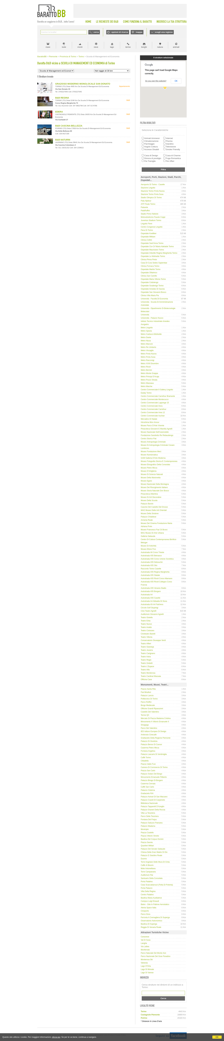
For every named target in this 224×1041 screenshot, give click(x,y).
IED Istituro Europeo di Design (153, 731)
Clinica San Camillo (149, 276)
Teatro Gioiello (147, 617)
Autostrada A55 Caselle (150, 598)
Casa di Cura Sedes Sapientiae (154, 263)
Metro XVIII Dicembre (150, 363)
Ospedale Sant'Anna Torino (152, 243)
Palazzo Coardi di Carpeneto (153, 800)
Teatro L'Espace (147, 666)
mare (48, 47)
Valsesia (144, 963)
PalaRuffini (145, 211)
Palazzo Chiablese (148, 517)
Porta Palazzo (146, 888)
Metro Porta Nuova (148, 354)
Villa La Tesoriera (148, 813)
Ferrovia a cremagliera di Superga (155, 917)
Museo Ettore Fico (148, 549)
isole (64, 47)
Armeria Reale (147, 520)
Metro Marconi (147, 344)
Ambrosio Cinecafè (148, 735)
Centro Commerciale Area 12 (153, 412)
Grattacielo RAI (147, 793)
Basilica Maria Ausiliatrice (151, 898)
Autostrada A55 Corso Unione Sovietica (157, 559)
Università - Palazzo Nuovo (152, 318)
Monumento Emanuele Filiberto (154, 777)
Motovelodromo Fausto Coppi (153, 217)
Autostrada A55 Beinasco (151, 556)
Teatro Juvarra (147, 650)
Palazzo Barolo (147, 504)
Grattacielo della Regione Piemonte (155, 738)
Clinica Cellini (146, 240)
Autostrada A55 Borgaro (151, 591)
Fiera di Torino (147, 230)
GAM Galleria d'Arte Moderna (153, 458)
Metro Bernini (146, 370)
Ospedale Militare (148, 237)
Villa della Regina (148, 891)
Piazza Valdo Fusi (148, 764)
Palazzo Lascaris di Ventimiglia (154, 754)
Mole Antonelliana (148, 868)
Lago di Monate (147, 969)
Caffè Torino (146, 757)
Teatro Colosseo (147, 630)
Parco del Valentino (149, 728)
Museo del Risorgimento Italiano (154, 487)
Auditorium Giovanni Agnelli (152, 614)
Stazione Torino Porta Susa (152, 194)
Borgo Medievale (148, 705)
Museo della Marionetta (151, 478)
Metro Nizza (146, 341)
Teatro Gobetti (146, 663)
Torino (81, 56)
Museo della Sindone (150, 513)
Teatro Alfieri (146, 644)
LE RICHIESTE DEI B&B (107, 22)
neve (96, 47)
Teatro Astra (146, 657)
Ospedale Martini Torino (151, 269)
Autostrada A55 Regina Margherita (155, 572)
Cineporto (145, 911)
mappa (139, 32)
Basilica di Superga (149, 924)
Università (145, 315)
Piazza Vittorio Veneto (150, 836)
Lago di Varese (147, 973)
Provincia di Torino (68, 56)
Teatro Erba (145, 621)
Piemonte (53, 56)
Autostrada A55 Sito (149, 565)
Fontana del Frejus (149, 819)
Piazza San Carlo (148, 770)
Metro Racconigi (147, 360)
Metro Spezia (146, 331)
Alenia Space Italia (148, 908)
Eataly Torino (146, 393)
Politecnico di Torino (149, 699)
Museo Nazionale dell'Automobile (155, 432)
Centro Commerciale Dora (151, 406)
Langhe (144, 943)
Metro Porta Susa (148, 357)
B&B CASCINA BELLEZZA (68, 125)
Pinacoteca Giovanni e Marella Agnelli (156, 429)
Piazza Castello (147, 832)
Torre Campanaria (148, 872)
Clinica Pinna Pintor (149, 259)
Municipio (145, 829)
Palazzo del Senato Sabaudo (153, 849)
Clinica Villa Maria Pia (150, 295)
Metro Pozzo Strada (149, 380)
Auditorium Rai (147, 875)
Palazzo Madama (148, 826)
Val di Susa (145, 940)
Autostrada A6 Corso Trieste (152, 552)
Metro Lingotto (147, 328)
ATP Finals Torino (148, 204)
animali (176, 47)
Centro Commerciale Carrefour (153, 409)
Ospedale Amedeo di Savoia (153, 289)
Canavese (145, 937)
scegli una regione (164, 32)
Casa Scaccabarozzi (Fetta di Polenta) (157, 885)
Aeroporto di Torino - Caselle (153, 184)
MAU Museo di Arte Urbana (152, 533)
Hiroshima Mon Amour (150, 422)
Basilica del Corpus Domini (152, 839)
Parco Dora (145, 914)
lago (112, 47)
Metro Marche (146, 386)
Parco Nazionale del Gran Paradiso (155, 956)
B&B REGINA (62, 98)
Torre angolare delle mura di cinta (155, 862)
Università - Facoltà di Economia (154, 299)
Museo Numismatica (149, 455)
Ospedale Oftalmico (149, 273)
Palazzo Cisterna (148, 790)
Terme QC (145, 715)
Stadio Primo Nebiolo (149, 214)
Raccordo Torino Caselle (151, 569)
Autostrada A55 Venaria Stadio (153, 588)
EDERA (59, 112)
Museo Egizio (146, 481)
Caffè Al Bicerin (147, 865)
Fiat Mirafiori (146, 692)
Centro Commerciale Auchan (153, 416)
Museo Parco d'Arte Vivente (152, 425)
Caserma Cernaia (148, 784)
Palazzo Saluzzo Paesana (151, 823)
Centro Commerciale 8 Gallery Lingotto (157, 390)
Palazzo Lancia (147, 695)
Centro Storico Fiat (148, 439)
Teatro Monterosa (148, 673)
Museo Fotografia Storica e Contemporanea (159, 461)
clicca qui (56, 1037)
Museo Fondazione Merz (151, 451)
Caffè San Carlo (147, 787)
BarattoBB (42, 56)
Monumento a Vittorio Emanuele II (155, 722)
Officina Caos (146, 679)
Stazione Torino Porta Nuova (153, 191)
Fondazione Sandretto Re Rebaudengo (157, 435)
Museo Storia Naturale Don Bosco (155, 491)
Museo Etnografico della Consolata (155, 464)
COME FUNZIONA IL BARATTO (137, 22)
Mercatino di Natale (149, 419)
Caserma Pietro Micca (150, 748)
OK (217, 1037)
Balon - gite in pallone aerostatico (155, 904)
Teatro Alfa (145, 670)
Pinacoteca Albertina (149, 494)
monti (79, 47)
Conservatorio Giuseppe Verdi (153, 640)
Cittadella (145, 761)
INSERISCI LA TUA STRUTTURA (171, 22)
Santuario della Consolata (151, 878)
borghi (144, 47)
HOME (88, 22)
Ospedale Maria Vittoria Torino (153, 279)
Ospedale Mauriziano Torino (152, 250)
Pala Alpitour (146, 201)
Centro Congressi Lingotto (151, 227)
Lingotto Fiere (146, 224)
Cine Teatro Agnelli (148, 611)
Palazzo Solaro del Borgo (151, 774)
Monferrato (145, 950)
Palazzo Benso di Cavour (151, 744)
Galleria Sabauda (148, 536)
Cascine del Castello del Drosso (154, 507)
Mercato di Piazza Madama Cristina (155, 718)
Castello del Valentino (150, 712)
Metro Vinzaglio (147, 350)
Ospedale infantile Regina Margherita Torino (159, 253)
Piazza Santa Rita (148, 689)
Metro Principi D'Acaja (150, 376)
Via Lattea (145, 946)
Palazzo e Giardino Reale (151, 855)
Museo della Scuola (149, 500)
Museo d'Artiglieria (148, 471)
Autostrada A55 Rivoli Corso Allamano (156, 578)
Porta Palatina (146, 881)
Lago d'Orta (146, 966)
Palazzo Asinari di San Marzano (154, 797)
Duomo (144, 859)
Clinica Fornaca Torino (150, 266)
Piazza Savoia (147, 842)
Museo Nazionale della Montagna (155, 484)
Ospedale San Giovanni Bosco (153, 292)
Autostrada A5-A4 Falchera (152, 604)
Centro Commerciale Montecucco (154, 399)
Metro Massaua (147, 383)
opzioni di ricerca (119, 32)
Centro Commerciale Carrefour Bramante (158, 396)
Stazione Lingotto (148, 188)
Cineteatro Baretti (148, 634)
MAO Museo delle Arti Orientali (154, 510)
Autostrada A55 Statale (150, 575)
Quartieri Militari (147, 846)
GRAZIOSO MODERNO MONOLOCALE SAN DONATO (82, 84)
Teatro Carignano (148, 653)
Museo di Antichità (148, 546)
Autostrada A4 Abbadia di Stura (154, 601)
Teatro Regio (146, 660)
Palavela (144, 207)
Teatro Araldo (146, 627)
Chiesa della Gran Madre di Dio (154, 852)
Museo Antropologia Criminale (153, 442)
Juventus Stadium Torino (151, 220)
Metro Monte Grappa (149, 373)
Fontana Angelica (148, 751)
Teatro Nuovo (146, 624)
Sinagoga (145, 725)
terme (128, 47)
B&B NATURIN (62, 139)
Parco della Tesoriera (150, 816)
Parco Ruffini (146, 702)
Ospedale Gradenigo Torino (152, 286)
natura (160, 47)
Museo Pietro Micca (149, 468)
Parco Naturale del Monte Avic (153, 953)
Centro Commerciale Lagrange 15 (155, 403)
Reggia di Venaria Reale (151, 927)
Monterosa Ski (147, 959)
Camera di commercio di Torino (154, 767)
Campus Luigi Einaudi (150, 901)
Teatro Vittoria (146, 637)
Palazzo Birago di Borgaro (152, 780)
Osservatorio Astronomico (151, 921)
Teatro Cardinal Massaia (151, 676)
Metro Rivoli (146, 367)
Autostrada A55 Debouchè (152, 562)
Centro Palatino (147, 895)
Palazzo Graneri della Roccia (153, 810)
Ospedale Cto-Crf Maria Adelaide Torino (157, 246)
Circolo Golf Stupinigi (149, 608)
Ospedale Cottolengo (149, 282)
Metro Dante (146, 337)
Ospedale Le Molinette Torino (153, 256)
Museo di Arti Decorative (151, 497)
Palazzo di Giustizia (149, 741)
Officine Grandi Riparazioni (152, 708)
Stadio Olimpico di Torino (151, 197)
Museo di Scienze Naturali (152, 474)
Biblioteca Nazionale (149, 803)
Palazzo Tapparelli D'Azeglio (152, 806)
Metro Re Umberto (148, 347)
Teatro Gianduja (147, 647)
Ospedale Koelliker (148, 233)
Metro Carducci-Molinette (151, 334)
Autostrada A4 (146, 595)
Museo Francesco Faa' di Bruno (154, 530)
